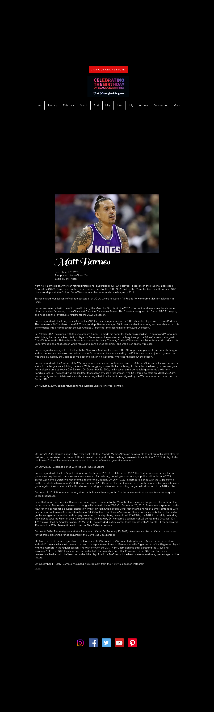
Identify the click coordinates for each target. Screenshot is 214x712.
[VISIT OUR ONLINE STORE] (108, 69)
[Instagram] (80, 642)
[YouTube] (119, 642)
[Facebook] (93, 642)
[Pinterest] (132, 642)
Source (38, 568)
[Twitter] (106, 642)
